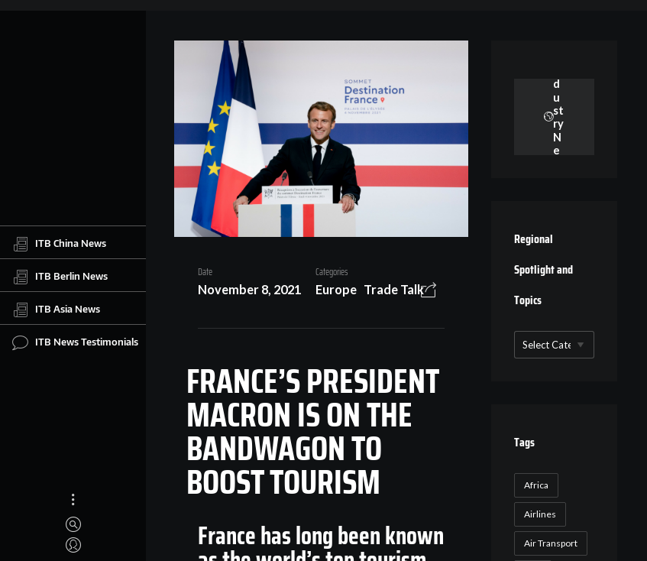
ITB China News (59, 243)
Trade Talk (394, 289)
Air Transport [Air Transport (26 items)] (550, 543)
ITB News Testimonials (75, 342)
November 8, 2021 (249, 289)
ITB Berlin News (60, 276)
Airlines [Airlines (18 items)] (540, 514)
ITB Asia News (56, 309)
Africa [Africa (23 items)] (536, 485)
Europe (336, 289)
